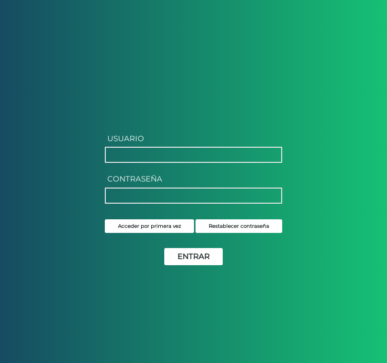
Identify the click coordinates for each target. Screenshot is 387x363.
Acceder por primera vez (149, 226)
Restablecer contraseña (239, 226)
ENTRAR (193, 256)
